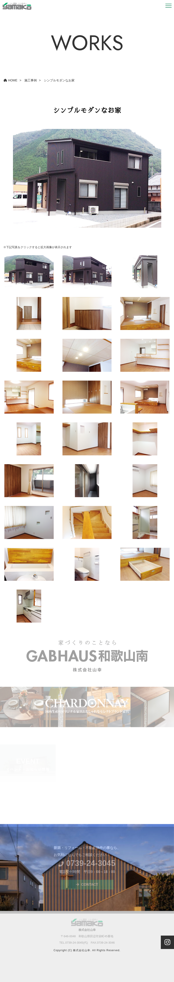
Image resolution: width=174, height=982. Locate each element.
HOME (10, 80)
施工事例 (30, 80)
